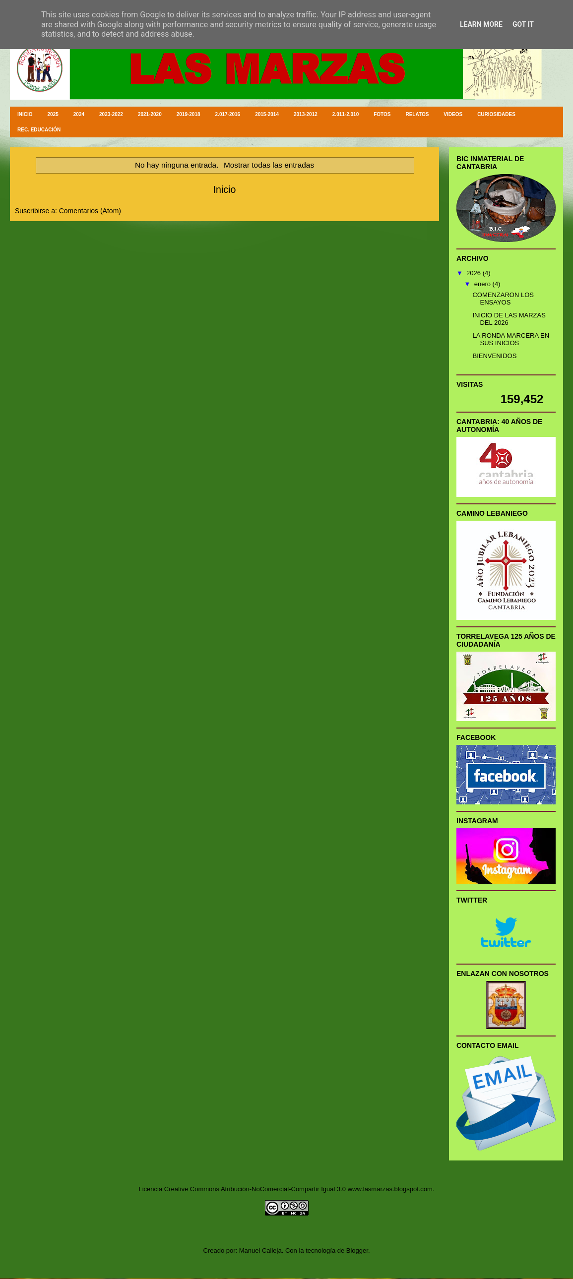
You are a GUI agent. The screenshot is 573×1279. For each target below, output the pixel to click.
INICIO (25, 114)
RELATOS (417, 114)
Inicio (224, 189)
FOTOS (382, 114)
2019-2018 (188, 114)
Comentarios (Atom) (90, 211)
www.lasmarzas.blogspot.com (390, 1189)
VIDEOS (453, 114)
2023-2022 (111, 114)
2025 (53, 114)
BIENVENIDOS (494, 356)
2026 (474, 273)
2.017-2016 (228, 114)
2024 (78, 114)
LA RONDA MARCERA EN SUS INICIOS (510, 339)
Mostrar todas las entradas (269, 165)
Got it (523, 24)
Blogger (357, 1250)
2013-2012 (306, 114)
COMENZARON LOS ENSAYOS (503, 298)
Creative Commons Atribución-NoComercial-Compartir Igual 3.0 (255, 1189)
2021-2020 (150, 114)
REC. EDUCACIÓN (39, 129)
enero (483, 284)
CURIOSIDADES (496, 114)
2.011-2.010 (345, 114)
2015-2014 (267, 114)
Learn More (481, 24)
